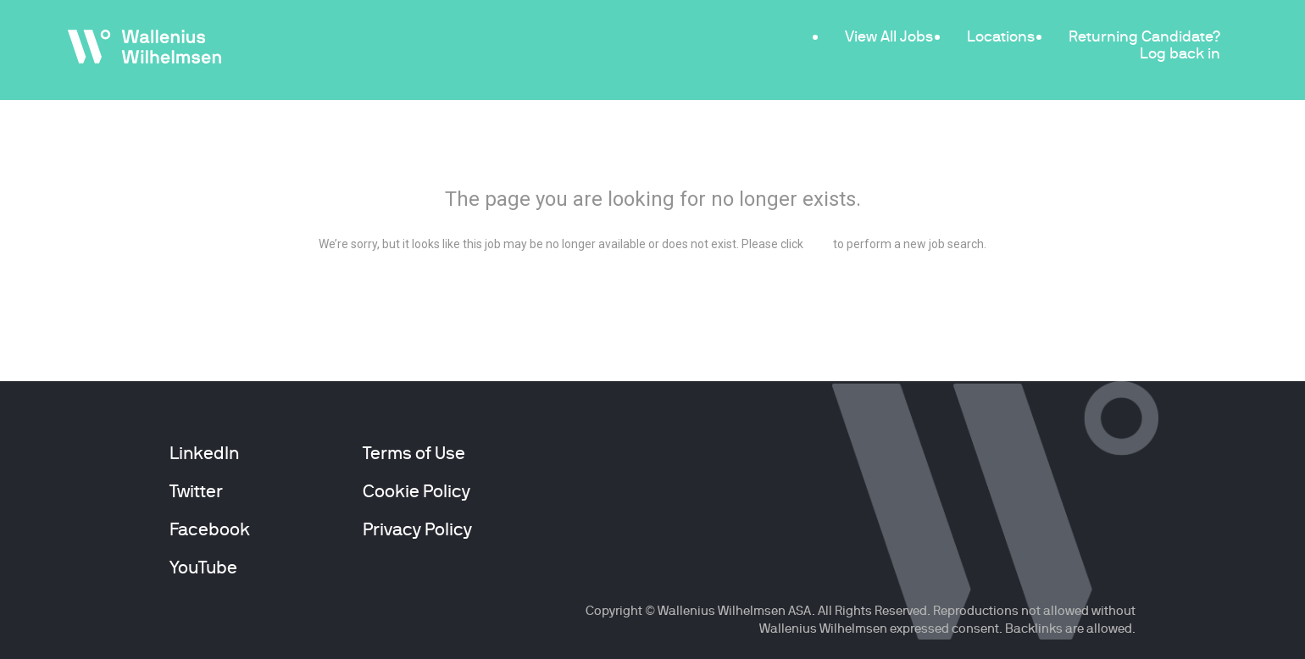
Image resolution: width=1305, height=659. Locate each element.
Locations (1001, 36)
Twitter (196, 491)
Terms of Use (414, 453)
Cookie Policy (416, 491)
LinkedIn (204, 453)
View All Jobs (889, 36)
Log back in (1180, 53)
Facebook (209, 529)
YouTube (203, 567)
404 (653, 153)
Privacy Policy (417, 529)
